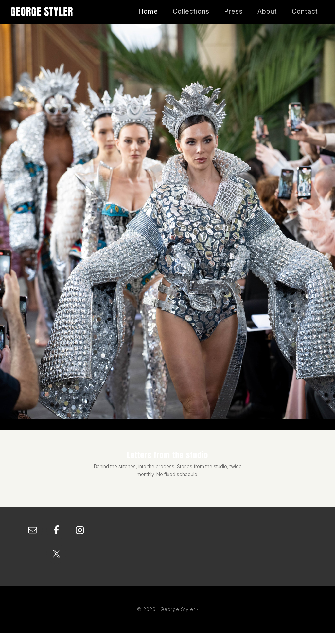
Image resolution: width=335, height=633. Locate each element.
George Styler (41, 12)
